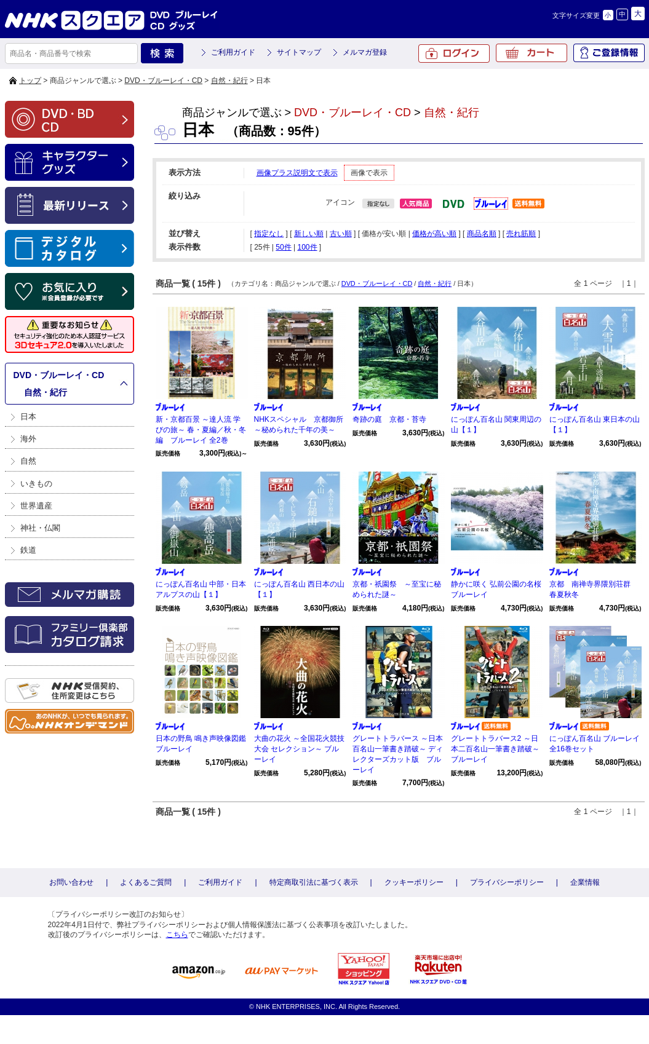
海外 (28, 438)
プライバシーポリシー (507, 882)
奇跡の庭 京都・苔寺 (389, 419)
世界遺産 (36, 505)
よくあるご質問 (146, 882)
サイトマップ (299, 52)
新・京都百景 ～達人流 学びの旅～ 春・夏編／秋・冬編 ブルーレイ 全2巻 (201, 430)
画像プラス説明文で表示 (297, 172)
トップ (30, 80)
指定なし (269, 233)
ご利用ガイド (233, 52)
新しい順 (309, 233)
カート (531, 53)
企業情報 (585, 882)
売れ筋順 (521, 233)
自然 (28, 460)
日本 (28, 416)
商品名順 (481, 233)
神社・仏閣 (40, 527)
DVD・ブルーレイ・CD (163, 80)
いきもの (36, 483)
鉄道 (28, 550)
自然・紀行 (229, 80)
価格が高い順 (434, 233)
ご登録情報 (609, 53)
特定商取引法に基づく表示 (313, 882)
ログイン (454, 53)
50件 (283, 247)
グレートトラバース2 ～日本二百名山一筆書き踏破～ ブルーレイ (499, 749)
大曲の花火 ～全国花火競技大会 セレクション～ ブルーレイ (299, 749)
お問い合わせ (71, 882)
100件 (307, 247)
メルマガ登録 (365, 52)
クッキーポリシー (414, 882)
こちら (177, 934)
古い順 (341, 233)
